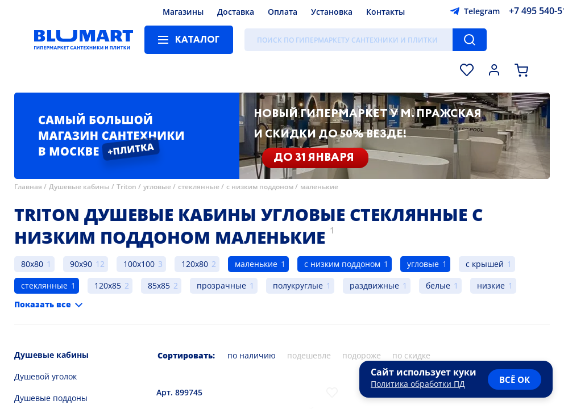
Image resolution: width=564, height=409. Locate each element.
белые (438, 285)
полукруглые (298, 285)
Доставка (235, 11)
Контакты (385, 11)
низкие (491, 285)
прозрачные (221, 285)
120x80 (194, 263)
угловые (157, 186)
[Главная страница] (83, 39)
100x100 (139, 263)
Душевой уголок (45, 376)
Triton (126, 186)
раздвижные (374, 285)
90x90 (81, 263)
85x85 (159, 285)
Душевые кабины (79, 186)
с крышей (485, 263)
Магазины (183, 11)
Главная (28, 186)
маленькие (319, 186)
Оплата (282, 11)
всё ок (514, 379)
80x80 (32, 263)
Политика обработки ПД (418, 383)
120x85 (107, 285)
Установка (332, 11)
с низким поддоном (259, 186)
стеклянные (198, 186)
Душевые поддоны (51, 398)
